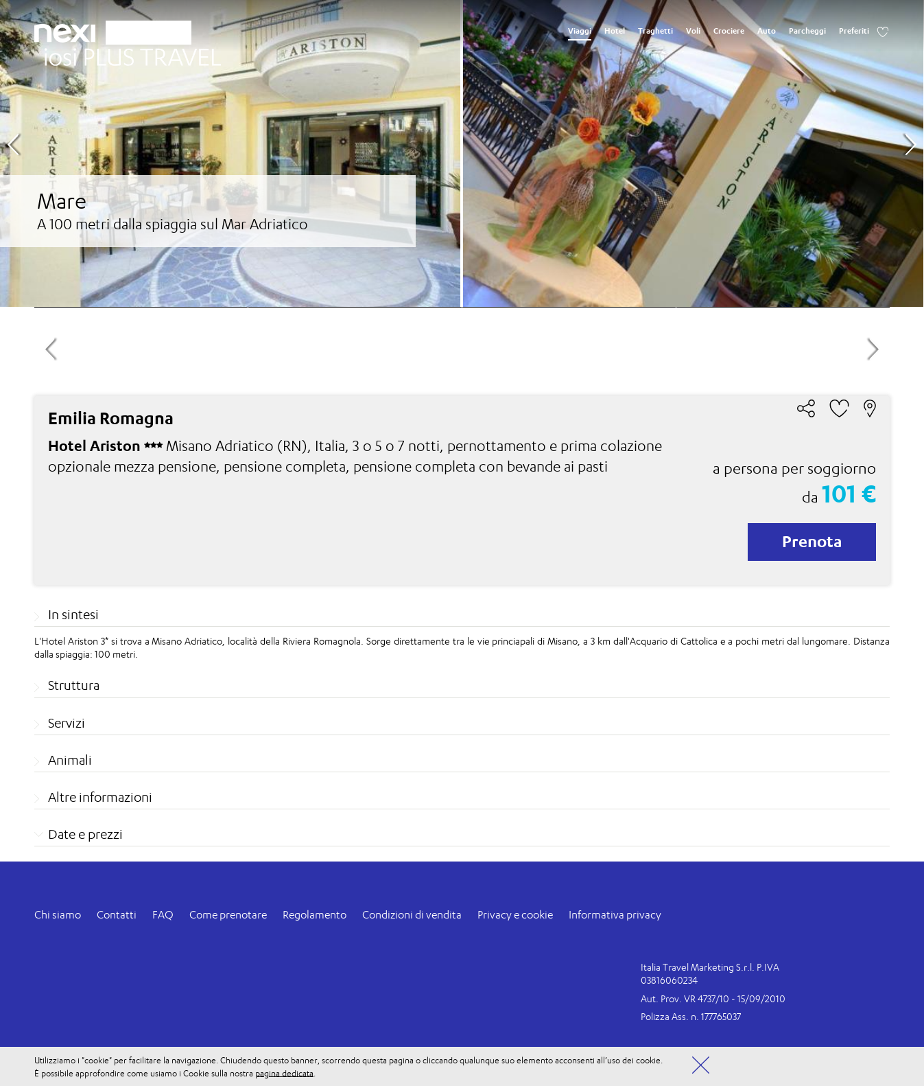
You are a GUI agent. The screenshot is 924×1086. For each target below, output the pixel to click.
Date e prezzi (85, 834)
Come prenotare (228, 914)
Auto (766, 31)
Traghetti (655, 31)
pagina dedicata (284, 1072)
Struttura (73, 685)
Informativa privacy (615, 914)
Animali (70, 760)
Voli (693, 31)
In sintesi (73, 614)
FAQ (163, 914)
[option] (461, 153)
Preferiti (854, 31)
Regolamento (314, 914)
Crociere (728, 31)
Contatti (117, 914)
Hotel (614, 31)
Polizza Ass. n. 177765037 (691, 1016)
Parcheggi (807, 31)
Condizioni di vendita (412, 914)
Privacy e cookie (515, 914)
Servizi (66, 723)
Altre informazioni (100, 797)
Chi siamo (57, 914)
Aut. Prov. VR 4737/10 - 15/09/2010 (713, 998)
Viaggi (579, 31)
